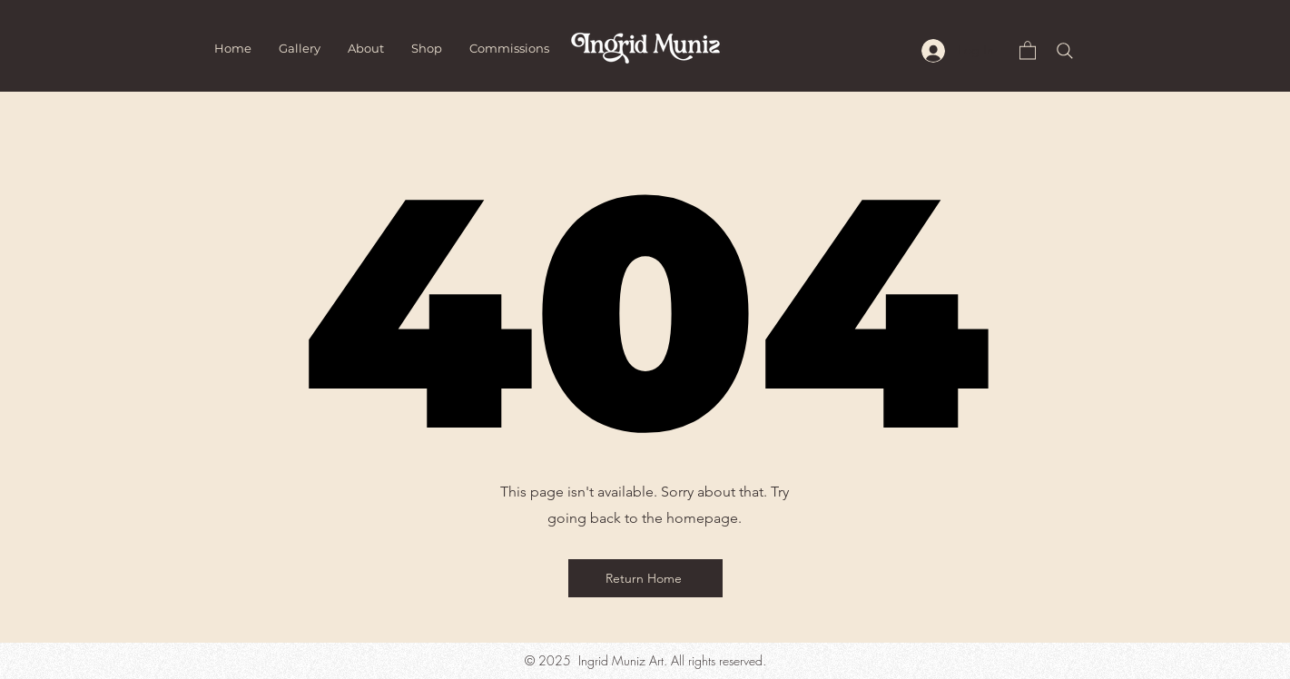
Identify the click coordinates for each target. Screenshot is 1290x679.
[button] (1027, 49)
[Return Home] (645, 578)
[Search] (1065, 51)
